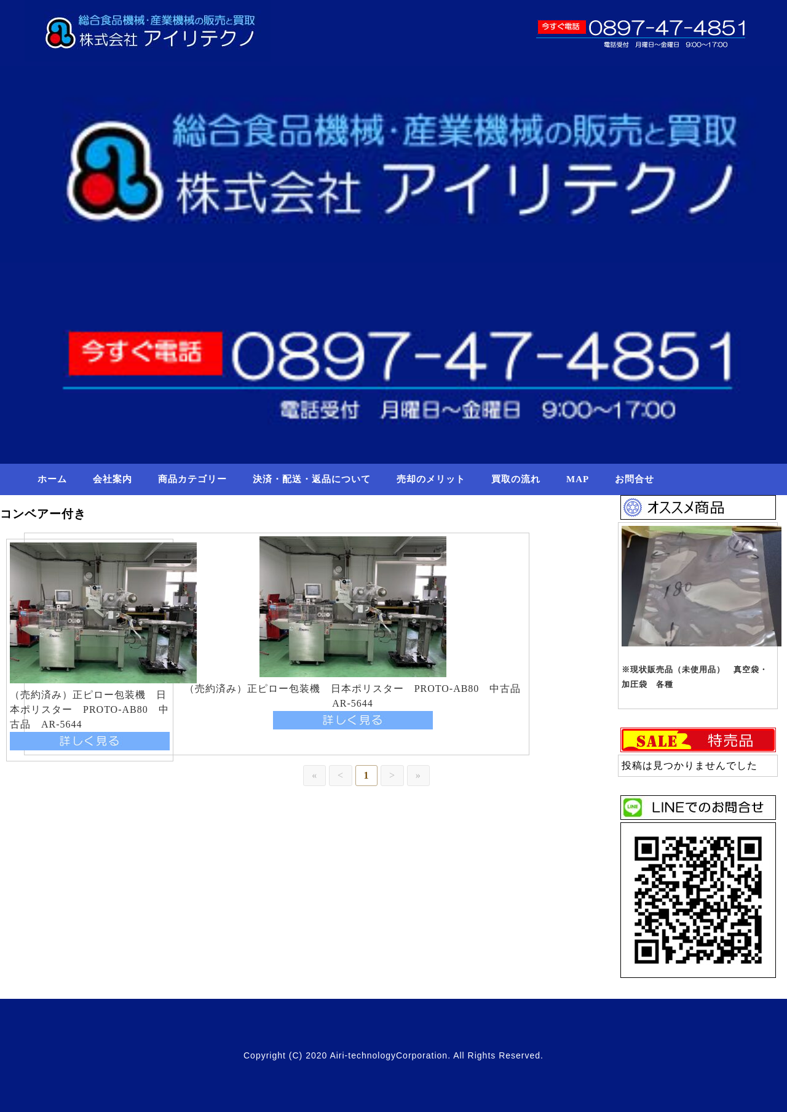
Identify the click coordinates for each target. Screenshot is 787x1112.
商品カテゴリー (192, 479)
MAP (577, 479)
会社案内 (112, 479)
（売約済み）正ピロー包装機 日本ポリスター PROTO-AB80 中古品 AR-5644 (89, 709)
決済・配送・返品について (312, 479)
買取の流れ (515, 479)
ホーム (52, 479)
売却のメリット (431, 479)
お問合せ (634, 479)
